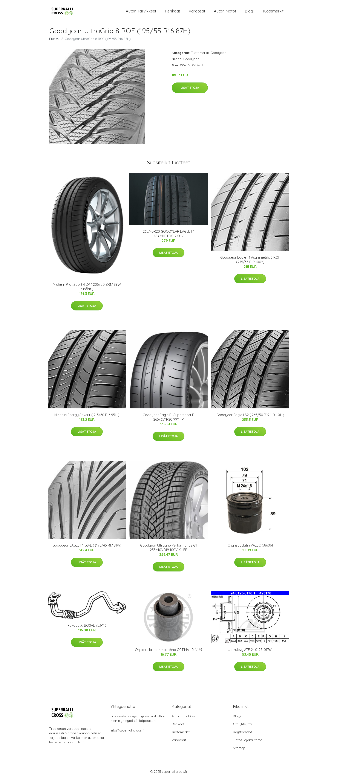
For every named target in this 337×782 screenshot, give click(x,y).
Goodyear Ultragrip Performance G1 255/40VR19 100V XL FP (168, 550)
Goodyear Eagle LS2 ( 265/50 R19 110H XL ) (250, 418)
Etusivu (54, 42)
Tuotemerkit (272, 12)
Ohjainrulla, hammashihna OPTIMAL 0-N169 (168, 653)
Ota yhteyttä (242, 727)
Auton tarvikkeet (141, 12)
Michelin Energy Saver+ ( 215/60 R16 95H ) (86, 418)
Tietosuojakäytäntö (247, 743)
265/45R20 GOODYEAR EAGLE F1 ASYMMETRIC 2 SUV (168, 236)
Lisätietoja (190, 91)
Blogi (249, 12)
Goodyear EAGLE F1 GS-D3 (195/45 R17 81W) (86, 548)
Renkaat (172, 12)
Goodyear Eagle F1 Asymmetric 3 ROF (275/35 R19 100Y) (250, 262)
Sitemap (239, 751)
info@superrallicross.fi (127, 733)
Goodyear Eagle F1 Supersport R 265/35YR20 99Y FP (168, 420)
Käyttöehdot (242, 735)
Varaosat (197, 12)
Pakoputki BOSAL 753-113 (86, 628)
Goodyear (218, 56)
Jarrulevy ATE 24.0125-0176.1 (250, 653)
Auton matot (225, 12)
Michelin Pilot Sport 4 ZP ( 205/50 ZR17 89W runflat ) (87, 289)
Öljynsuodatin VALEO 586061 (250, 548)
